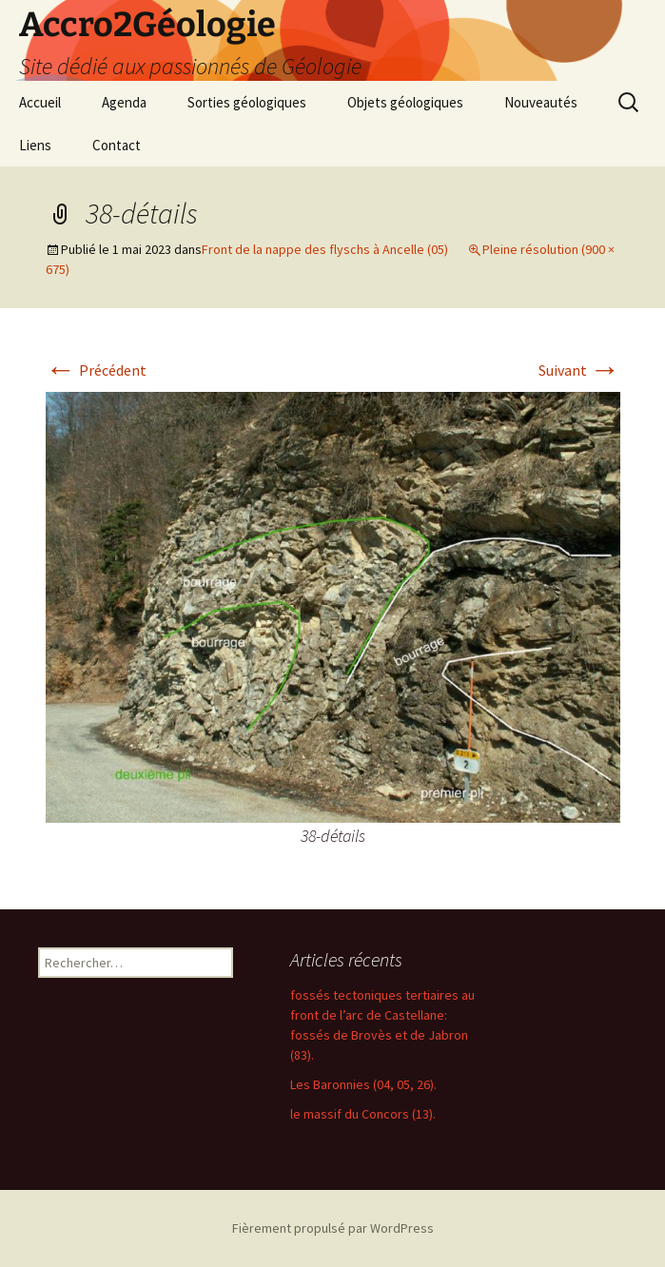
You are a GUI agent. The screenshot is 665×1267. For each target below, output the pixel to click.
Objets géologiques (405, 102)
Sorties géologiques (246, 102)
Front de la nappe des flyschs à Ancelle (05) (325, 249)
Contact (116, 145)
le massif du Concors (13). (363, 1113)
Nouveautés (540, 102)
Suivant (579, 370)
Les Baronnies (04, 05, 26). (363, 1084)
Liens (35, 145)
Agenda (124, 102)
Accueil (40, 102)
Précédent (96, 370)
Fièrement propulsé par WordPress (333, 1228)
